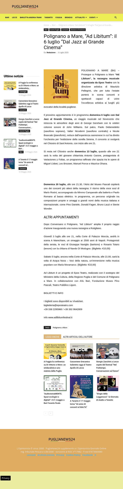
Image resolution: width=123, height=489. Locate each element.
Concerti (65, 30)
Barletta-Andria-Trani (31, 17)
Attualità (81, 17)
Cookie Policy (73, 454)
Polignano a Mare (60, 327)
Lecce (14, 17)
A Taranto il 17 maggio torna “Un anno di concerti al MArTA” (80, 404)
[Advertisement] (81, 174)
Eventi (93, 17)
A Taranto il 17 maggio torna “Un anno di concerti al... (28, 162)
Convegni (23, 92)
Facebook (87, 454)
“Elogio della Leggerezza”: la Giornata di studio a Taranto (107, 397)
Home (46, 25)
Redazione (51, 52)
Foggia (58, 17)
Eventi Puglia (54, 30)
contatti (31, 454)
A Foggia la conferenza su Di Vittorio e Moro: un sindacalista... (29, 85)
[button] (115, 17)
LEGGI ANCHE (52, 337)
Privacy (60, 454)
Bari (7, 17)
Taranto (48, 17)
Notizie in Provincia (78, 30)
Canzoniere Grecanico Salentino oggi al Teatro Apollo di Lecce (80, 364)
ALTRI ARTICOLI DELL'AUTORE (77, 337)
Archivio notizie (45, 454)
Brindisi (68, 17)
